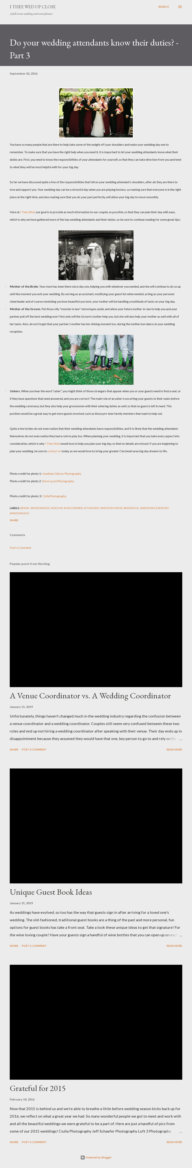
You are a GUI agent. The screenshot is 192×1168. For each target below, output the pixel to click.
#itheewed (91, 508)
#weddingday (19, 513)
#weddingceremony (154, 508)
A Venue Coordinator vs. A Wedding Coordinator (90, 695)
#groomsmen (73, 508)
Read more (174, 749)
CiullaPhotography (54, 496)
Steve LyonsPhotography (58, 481)
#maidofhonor (111, 508)
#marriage (131, 508)
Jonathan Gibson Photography (61, 473)
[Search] (163, 6)
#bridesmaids (40, 508)
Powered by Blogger (96, 1157)
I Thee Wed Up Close (33, 7)
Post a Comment (20, 547)
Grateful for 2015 (38, 1088)
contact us (54, 451)
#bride (24, 508)
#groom (57, 508)
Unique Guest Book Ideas (51, 891)
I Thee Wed (27, 212)
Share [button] (14, 520)
